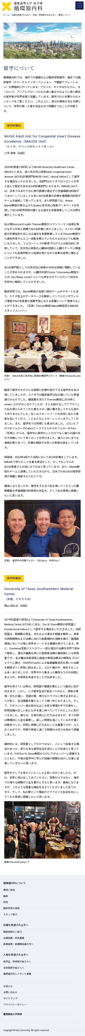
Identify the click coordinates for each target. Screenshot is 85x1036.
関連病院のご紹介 (12, 932)
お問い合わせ (10, 992)
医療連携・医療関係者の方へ (18, 944)
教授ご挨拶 (9, 890)
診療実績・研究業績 (13, 938)
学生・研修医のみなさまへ (44, 15)
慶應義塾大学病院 (12, 1014)
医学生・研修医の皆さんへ (17, 961)
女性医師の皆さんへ (13, 967)
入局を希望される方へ (21, 15)
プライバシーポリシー (14, 1004)
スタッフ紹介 (10, 914)
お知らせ (8, 986)
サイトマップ (10, 998)
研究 (5, 902)
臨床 (5, 896)
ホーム (6, 15)
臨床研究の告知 (11, 908)
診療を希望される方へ (15, 925)
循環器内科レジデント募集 (17, 974)
